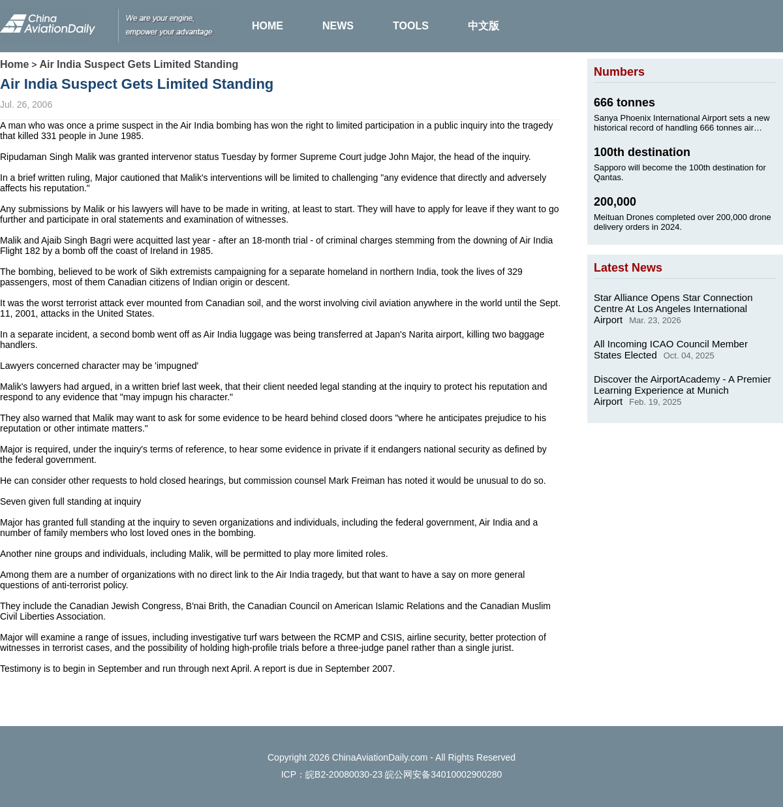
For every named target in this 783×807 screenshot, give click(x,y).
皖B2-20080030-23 (343, 774)
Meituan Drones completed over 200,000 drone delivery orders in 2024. (682, 222)
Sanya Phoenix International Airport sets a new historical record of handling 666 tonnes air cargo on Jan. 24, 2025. (682, 123)
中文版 (483, 25)
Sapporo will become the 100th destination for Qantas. (680, 172)
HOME (267, 25)
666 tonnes (624, 102)
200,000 (615, 201)
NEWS (338, 25)
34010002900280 (466, 774)
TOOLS (411, 25)
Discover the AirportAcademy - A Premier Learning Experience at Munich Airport (682, 390)
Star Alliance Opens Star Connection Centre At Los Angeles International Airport (673, 308)
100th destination (642, 152)
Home (14, 64)
